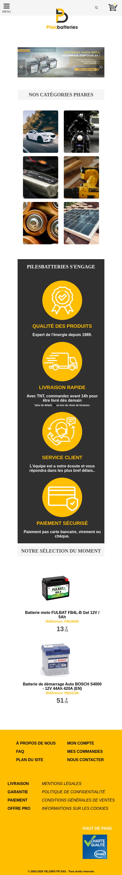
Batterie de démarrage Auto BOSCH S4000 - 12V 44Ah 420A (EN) (62, 686)
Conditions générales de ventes (78, 800)
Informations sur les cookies (75, 808)
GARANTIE (18, 792)
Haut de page (97, 828)
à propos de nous (36, 743)
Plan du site (29, 760)
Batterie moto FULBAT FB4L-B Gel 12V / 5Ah (62, 615)
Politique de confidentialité (73, 792)
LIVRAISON (18, 784)
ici (54, 405)
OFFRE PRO (19, 808)
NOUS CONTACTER (85, 760)
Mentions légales (61, 784)
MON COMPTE (80, 743)
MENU (6, 7)
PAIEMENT (17, 800)
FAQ (20, 751)
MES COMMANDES (85, 751)
